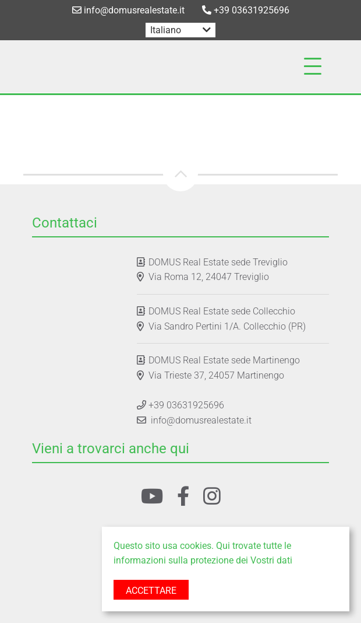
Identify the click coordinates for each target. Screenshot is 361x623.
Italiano (165, 30)
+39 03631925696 (245, 10)
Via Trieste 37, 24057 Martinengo (216, 375)
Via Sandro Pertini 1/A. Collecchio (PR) (227, 326)
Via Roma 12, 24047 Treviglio (208, 276)
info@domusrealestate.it (128, 10)
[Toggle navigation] (312, 66)
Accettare (151, 590)
